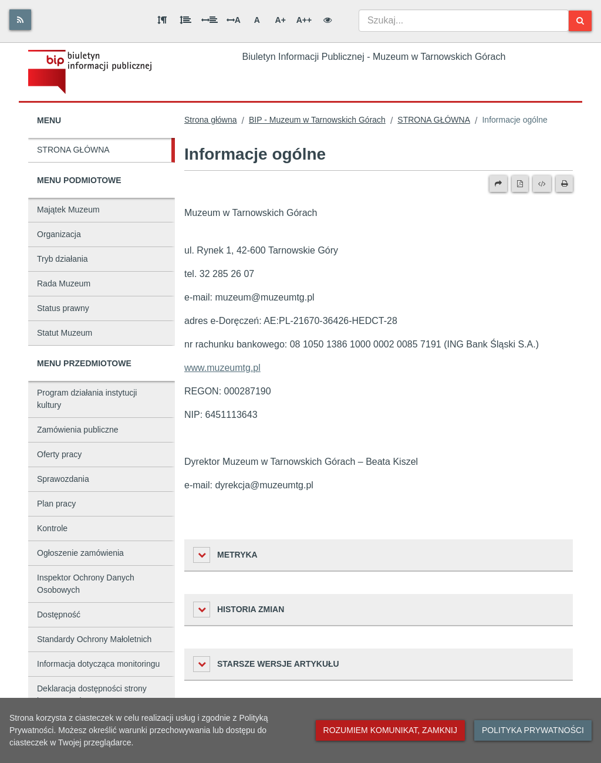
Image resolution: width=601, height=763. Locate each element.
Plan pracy (56, 503)
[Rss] (20, 19)
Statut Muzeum (64, 332)
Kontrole (52, 528)
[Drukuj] (564, 183)
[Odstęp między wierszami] (185, 20)
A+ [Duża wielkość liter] (280, 20)
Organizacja (59, 234)
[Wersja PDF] (520, 183)
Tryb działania (62, 259)
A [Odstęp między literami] (234, 20)
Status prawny (63, 308)
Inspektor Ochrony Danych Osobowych (85, 584)
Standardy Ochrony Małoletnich (94, 639)
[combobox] (463, 20)
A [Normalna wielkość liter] (257, 20)
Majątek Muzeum (68, 209)
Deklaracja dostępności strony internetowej (92, 694)
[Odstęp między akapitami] (162, 20)
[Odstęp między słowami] (209, 20)
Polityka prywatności (533, 730)
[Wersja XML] (542, 183)
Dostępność (58, 614)
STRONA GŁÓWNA (73, 149)
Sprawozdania (63, 479)
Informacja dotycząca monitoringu (98, 664)
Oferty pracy (59, 454)
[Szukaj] (580, 21)
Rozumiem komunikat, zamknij (390, 730)
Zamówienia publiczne (78, 429)
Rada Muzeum (63, 283)
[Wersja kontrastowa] (327, 20)
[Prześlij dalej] (498, 183)
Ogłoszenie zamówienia (80, 553)
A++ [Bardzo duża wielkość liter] (304, 20)
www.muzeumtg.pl (222, 368)
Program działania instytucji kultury (87, 399)
